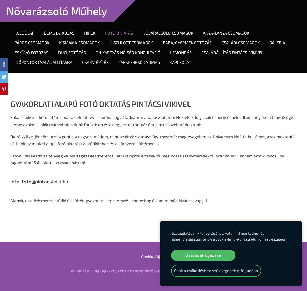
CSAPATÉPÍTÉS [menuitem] (95, 62)
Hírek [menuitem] (89, 32)
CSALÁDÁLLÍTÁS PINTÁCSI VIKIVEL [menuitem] (232, 52)
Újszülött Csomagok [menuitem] (131, 42)
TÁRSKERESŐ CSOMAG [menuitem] (139, 62)
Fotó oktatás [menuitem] (119, 32)
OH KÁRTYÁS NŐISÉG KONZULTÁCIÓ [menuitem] (128, 52)
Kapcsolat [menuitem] (180, 62)
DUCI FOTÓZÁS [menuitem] (72, 52)
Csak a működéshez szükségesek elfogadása (216, 270)
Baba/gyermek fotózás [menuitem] (187, 42)
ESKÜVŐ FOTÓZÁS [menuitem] (31, 52)
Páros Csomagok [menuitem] (32, 42)
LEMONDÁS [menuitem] (181, 52)
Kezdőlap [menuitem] (24, 32)
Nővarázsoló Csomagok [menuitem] (168, 32)
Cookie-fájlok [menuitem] (153, 256)
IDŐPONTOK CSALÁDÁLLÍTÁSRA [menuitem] (43, 62)
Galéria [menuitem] (277, 42)
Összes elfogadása (203, 255)
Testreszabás (274, 239)
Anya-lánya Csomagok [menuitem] (226, 32)
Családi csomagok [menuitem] (240, 42)
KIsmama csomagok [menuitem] (79, 42)
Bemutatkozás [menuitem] (59, 32)
